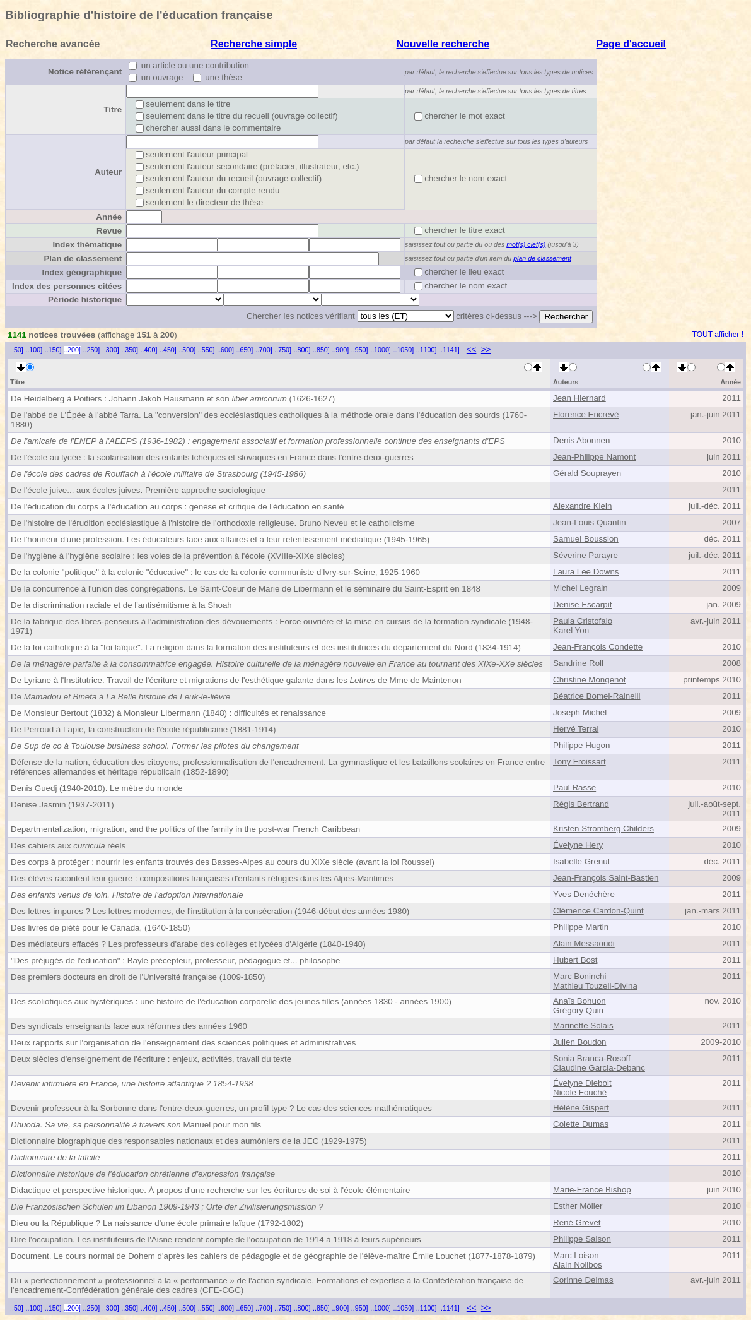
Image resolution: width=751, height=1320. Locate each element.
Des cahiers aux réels (68, 845)
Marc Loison (576, 1255)
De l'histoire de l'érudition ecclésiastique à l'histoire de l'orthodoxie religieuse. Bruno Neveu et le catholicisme (213, 523)
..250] (91, 350)
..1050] (403, 350)
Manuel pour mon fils (136, 1124)
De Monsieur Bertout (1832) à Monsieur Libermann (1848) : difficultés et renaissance (168, 713)
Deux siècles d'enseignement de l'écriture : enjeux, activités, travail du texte (151, 1059)
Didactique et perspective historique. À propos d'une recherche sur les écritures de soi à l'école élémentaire (210, 1190)
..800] (302, 350)
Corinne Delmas (583, 1280)
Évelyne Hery (578, 845)
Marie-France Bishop (592, 1189)
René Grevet (577, 1222)
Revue (109, 230)
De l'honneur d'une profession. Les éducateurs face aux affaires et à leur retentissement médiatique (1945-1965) (220, 539)
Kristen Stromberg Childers (603, 828)
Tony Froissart (579, 761)
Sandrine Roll (578, 663)
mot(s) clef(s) (525, 244)
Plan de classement (83, 258)
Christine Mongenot (589, 679)
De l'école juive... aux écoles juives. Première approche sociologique (138, 490)
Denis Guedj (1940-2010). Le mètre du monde (97, 788)
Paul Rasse (574, 787)
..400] (149, 350)
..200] (72, 350)
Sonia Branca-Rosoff (592, 1058)
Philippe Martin (580, 927)
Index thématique (87, 244)
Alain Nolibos (577, 1264)
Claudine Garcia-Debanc (599, 1068)
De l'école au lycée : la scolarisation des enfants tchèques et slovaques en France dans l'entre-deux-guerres (212, 457)
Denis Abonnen (581, 440)
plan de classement (542, 258)
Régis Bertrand (581, 804)
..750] (282, 350)
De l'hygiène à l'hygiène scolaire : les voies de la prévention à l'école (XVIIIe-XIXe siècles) (178, 556)
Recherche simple (254, 44)
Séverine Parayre (585, 555)
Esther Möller (578, 1206)
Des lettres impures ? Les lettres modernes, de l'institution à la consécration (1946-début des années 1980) (210, 911)
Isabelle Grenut (581, 861)
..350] (129, 350)
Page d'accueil (632, 44)
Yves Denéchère (584, 894)
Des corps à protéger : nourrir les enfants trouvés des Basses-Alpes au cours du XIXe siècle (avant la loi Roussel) (222, 862)
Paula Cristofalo (582, 621)
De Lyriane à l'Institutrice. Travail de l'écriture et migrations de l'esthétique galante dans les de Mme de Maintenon (236, 680)
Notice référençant (85, 71)
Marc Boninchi (579, 976)
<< (472, 349)
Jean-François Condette (598, 646)
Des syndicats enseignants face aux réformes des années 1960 (129, 1026)
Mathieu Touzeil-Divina (595, 985)
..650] (244, 350)
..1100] (426, 350)
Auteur (108, 172)
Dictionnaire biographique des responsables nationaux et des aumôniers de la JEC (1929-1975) (189, 1141)
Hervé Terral (575, 729)
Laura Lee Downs (586, 571)
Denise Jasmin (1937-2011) (62, 804)
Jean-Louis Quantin (589, 522)
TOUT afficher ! (717, 334)
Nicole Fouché (580, 1092)
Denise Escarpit (582, 604)
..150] (53, 350)
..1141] (449, 350)
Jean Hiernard (579, 398)
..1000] (380, 350)
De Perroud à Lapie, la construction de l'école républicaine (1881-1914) (143, 729)
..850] (321, 350)
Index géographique (82, 272)
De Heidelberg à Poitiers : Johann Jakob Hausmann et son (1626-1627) (173, 398)
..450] (168, 350)
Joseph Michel (580, 712)
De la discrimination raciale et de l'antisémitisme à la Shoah (121, 605)
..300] (110, 350)
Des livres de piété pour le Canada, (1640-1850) (100, 927)
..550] (206, 350)
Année (109, 217)
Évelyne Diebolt (582, 1083)
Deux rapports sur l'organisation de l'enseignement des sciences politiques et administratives (183, 1042)
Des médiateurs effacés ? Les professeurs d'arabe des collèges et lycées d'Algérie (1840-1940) (188, 944)
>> (486, 349)
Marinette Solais (583, 1025)
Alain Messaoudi (584, 943)
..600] (225, 350)
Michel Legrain (580, 588)
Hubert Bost (575, 960)
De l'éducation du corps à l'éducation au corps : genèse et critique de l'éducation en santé (177, 506)
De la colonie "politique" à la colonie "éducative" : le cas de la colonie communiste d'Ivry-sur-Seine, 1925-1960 (215, 572)
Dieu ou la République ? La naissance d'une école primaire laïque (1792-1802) (157, 1223)
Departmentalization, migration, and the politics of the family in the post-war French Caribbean (185, 829)
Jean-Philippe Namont (594, 456)
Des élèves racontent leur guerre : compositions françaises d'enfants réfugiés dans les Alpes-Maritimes (202, 878)
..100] (33, 350)
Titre (112, 109)
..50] (16, 350)
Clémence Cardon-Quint (598, 910)
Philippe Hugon (581, 745)
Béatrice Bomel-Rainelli (597, 696)
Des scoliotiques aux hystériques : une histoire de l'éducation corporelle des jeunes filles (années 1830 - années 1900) (231, 1001)
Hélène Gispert (581, 1107)
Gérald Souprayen (587, 473)
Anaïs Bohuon (579, 1001)
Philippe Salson (582, 1239)
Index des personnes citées (67, 286)
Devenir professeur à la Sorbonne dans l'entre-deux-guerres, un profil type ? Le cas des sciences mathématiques (221, 1108)
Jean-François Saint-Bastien (605, 878)
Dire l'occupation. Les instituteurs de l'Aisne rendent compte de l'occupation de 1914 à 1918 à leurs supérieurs (216, 1239)
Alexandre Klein (582, 506)
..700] (263, 350)
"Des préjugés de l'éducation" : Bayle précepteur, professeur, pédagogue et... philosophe (176, 960)
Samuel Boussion (586, 539)
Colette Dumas (580, 1124)
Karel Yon (571, 630)
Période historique (85, 299)
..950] (359, 350)
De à (120, 696)
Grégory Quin (578, 1010)
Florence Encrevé (586, 414)
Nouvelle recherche (443, 44)
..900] (340, 350)
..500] (186, 350)
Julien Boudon (579, 1042)
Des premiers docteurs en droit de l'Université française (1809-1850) (138, 977)
